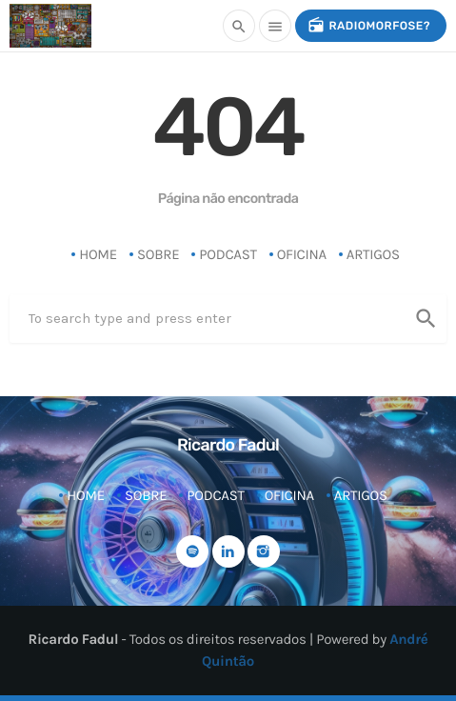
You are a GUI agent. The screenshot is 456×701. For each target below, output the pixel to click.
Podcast (227, 254)
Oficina (302, 254)
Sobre (158, 254)
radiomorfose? (368, 25)
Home (98, 254)
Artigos (373, 254)
